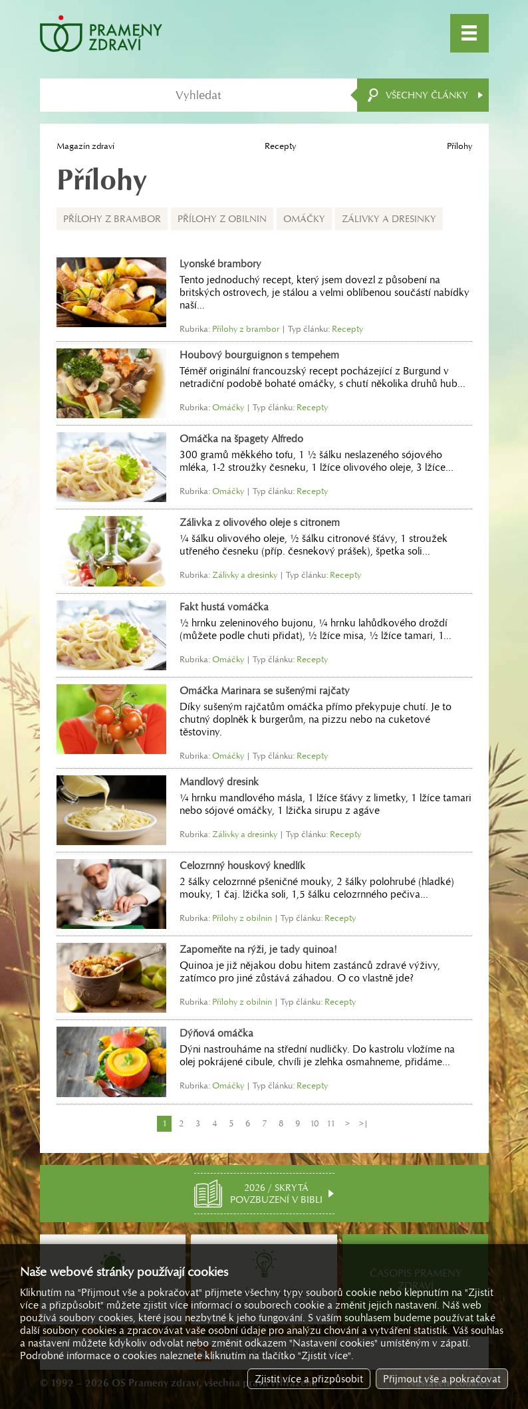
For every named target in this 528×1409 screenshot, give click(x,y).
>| (363, 1123)
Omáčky (304, 219)
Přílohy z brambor (112, 219)
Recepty (280, 146)
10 (314, 1123)
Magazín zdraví (85, 146)
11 (331, 1123)
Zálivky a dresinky (389, 219)
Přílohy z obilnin (222, 219)
